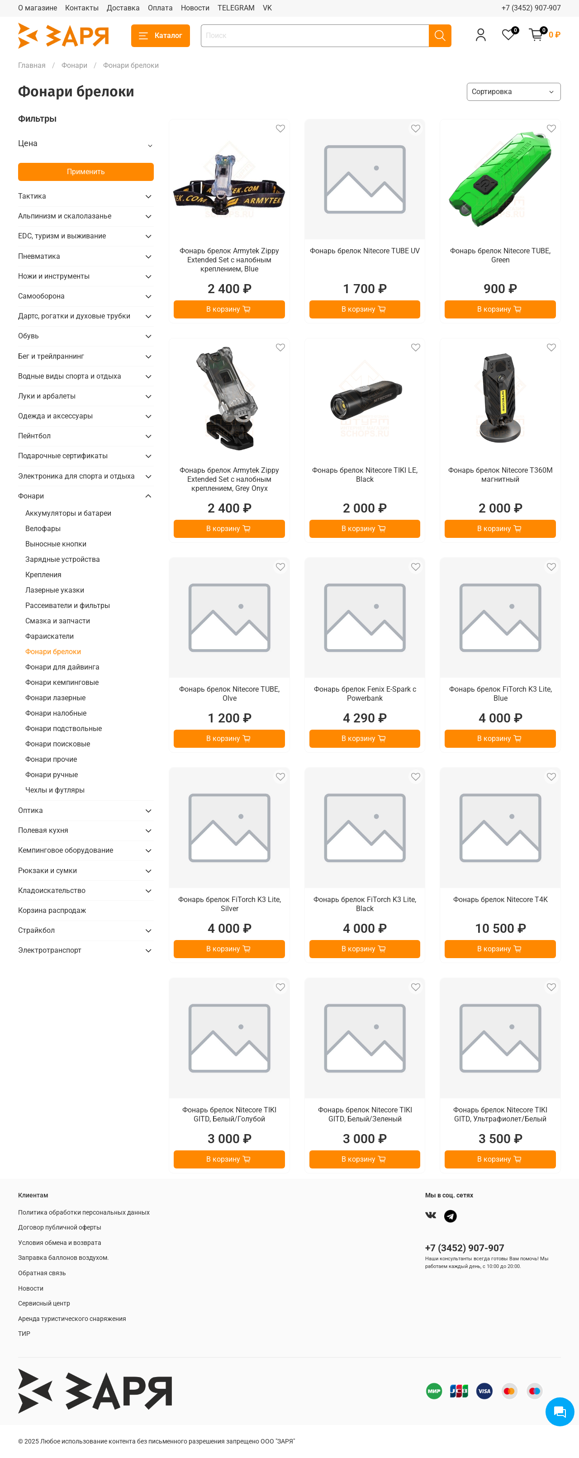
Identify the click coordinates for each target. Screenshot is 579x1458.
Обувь (28, 336)
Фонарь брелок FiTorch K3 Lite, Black (364, 904)
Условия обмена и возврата (59, 1243)
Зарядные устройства (62, 559)
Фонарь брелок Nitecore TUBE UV (365, 251)
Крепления (43, 574)
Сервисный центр (44, 1303)
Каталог (160, 35)
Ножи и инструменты (54, 276)
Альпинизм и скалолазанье (64, 216)
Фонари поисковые (57, 744)
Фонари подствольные (63, 728)
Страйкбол (36, 930)
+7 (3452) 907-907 (531, 8)
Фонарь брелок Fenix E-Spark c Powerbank (365, 694)
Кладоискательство (51, 890)
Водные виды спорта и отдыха (69, 376)
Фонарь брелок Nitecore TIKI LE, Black (365, 475)
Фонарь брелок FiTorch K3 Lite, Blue (500, 694)
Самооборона (41, 296)
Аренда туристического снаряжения (72, 1319)
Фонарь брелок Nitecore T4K (500, 899)
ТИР (24, 1334)
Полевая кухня (43, 830)
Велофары (43, 528)
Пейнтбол (34, 436)
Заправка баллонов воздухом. (63, 1258)
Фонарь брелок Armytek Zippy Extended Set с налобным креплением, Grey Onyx (229, 479)
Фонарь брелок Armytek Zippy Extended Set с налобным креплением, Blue (229, 260)
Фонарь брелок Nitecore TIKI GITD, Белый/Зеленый (365, 1114)
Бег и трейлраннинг (51, 356)
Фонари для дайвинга (62, 667)
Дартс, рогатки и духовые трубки (74, 316)
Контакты (82, 8)
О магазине (37, 8)
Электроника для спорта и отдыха (76, 476)
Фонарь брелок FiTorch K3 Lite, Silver (229, 904)
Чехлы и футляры (55, 790)
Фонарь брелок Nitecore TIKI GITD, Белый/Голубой (229, 1114)
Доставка (123, 8)
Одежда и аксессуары (55, 416)
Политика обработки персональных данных (84, 1212)
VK (267, 8)
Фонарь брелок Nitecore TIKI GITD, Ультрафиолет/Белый (500, 1114)
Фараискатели (49, 636)
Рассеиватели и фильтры (67, 605)
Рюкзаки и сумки (47, 870)
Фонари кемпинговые (62, 682)
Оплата (160, 8)
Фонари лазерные (55, 697)
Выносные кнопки (55, 544)
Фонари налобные (55, 713)
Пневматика (39, 256)
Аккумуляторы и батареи (68, 513)
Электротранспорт (49, 950)
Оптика (30, 810)
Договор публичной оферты (59, 1227)
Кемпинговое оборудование (65, 850)
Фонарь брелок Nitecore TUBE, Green (500, 255)
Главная (32, 65)
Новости (195, 8)
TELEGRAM (236, 8)
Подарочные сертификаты (63, 455)
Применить (86, 171)
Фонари (74, 65)
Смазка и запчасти (57, 621)
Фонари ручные (51, 774)
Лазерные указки (54, 590)
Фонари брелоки (53, 651)
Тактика (32, 196)
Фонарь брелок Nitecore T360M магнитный (500, 475)
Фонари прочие (51, 759)
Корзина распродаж (52, 910)
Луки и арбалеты (47, 396)
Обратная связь (42, 1273)
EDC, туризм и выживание (62, 236)
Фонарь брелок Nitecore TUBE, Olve (229, 694)
